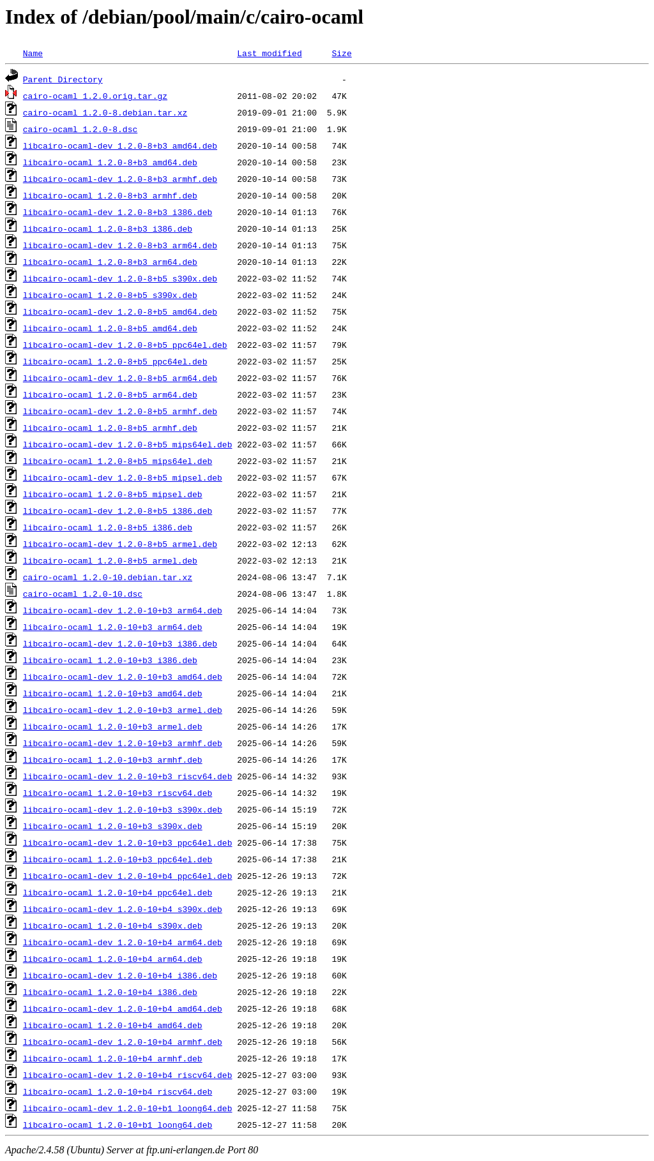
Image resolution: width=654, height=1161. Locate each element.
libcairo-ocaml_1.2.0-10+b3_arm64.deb (112, 627)
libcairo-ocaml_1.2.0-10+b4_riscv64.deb (117, 1091)
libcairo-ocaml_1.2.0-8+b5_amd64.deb (110, 328)
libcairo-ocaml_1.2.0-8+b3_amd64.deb (110, 162)
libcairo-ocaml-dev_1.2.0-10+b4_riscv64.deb (127, 1075)
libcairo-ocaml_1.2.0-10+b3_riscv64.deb (117, 792)
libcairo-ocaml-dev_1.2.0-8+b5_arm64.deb (120, 378)
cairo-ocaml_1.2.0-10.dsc (82, 593)
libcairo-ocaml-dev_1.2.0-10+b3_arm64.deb (122, 610)
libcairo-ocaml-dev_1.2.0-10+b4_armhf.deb (122, 1041)
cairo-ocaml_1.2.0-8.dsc (80, 129)
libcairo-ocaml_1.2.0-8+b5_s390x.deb (110, 295)
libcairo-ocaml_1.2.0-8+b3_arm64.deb (110, 261)
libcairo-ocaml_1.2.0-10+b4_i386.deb (110, 992)
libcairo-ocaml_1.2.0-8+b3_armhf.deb (110, 195)
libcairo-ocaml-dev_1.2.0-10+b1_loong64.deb (127, 1108)
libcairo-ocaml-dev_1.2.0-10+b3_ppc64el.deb (127, 842)
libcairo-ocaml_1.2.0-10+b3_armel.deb (112, 726)
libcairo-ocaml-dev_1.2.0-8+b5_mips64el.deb (127, 444)
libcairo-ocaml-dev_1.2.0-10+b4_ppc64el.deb (127, 875)
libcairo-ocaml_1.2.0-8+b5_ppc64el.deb (115, 361)
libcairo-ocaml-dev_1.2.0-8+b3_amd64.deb (120, 145)
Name (33, 53)
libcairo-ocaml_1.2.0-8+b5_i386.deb (107, 527)
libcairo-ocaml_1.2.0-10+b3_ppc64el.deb (117, 859)
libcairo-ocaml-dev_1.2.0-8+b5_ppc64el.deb (125, 344)
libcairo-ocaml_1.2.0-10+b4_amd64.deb (112, 1025)
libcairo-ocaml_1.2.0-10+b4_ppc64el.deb (117, 892)
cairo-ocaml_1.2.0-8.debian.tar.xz (105, 112)
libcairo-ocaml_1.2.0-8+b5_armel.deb (110, 560)
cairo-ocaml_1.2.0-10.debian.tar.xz (107, 577)
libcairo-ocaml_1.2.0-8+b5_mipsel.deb (112, 494)
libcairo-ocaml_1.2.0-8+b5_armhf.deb (110, 427)
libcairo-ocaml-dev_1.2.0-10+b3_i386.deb (120, 643)
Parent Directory (63, 79)
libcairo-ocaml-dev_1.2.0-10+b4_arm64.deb (122, 942)
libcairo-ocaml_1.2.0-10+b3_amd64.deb (112, 693)
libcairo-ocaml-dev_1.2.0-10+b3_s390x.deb (122, 809)
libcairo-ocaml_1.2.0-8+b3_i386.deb (107, 228)
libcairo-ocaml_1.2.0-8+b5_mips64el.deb (117, 461)
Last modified (269, 53)
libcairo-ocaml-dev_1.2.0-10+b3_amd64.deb (122, 676)
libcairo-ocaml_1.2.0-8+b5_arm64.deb (110, 394)
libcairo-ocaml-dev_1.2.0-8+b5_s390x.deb (120, 278)
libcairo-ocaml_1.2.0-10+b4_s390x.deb (112, 925)
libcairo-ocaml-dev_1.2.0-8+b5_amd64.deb (120, 311)
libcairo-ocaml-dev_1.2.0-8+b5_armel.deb (120, 544)
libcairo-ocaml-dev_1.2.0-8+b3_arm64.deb (120, 245)
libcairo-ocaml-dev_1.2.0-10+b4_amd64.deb (122, 1008)
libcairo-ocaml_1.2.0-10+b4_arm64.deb (112, 958)
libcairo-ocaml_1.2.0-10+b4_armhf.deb (112, 1058)
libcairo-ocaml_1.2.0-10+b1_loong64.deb (117, 1124)
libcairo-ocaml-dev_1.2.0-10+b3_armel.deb (122, 709)
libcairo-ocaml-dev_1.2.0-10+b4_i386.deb (120, 975)
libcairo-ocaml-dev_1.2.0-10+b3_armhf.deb (122, 743)
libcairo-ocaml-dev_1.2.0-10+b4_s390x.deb (122, 909)
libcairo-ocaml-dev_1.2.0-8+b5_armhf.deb (120, 411)
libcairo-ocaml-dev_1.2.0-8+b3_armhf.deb (120, 178)
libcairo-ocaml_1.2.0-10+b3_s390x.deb (112, 826)
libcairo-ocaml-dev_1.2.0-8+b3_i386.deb (117, 212)
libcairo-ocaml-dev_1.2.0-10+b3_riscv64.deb (127, 776)
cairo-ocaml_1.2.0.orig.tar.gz (95, 95)
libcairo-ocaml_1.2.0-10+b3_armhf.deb (112, 759)
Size (341, 53)
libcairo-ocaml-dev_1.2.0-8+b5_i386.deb (117, 510)
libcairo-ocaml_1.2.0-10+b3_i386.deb (110, 660)
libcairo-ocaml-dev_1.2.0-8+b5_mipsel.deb (122, 477)
